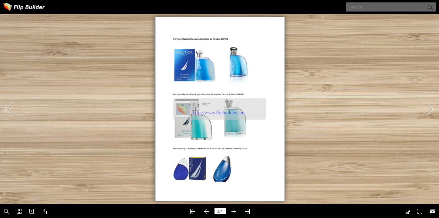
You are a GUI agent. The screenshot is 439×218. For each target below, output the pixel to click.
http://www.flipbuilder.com (219, 112)
